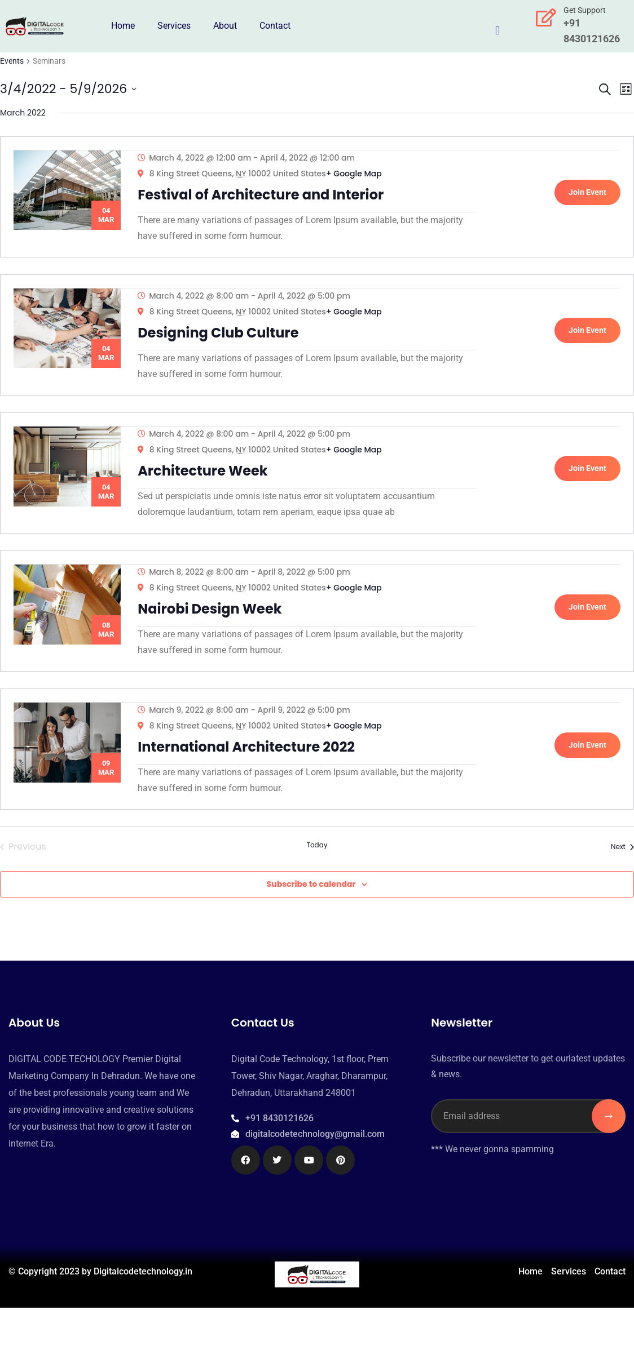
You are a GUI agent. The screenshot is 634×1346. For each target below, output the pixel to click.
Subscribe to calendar (311, 923)
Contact (274, 25)
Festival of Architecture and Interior (265, 198)
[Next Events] (622, 885)
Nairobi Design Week (213, 636)
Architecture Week (207, 490)
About (225, 25)
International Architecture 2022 (250, 781)
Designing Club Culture (222, 344)
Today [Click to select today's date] (316, 884)
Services (174, 25)
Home (123, 25)
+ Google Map (358, 177)
